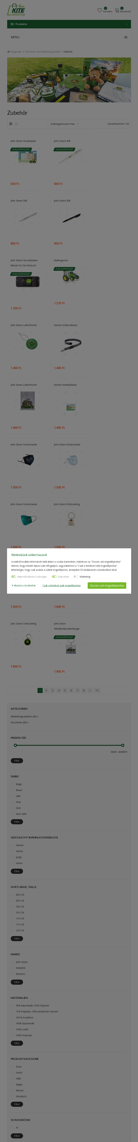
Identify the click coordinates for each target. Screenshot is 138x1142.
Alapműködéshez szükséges (32, 576)
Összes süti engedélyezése (107, 585)
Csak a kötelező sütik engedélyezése (61, 585)
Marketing (85, 576)
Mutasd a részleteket (24, 585)
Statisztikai (63, 576)
